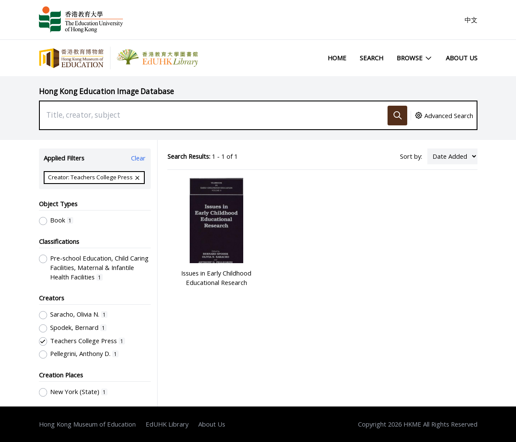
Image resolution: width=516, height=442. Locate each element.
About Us (461, 57)
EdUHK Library (167, 424)
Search (371, 57)
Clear (138, 158)
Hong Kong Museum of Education (87, 424)
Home (337, 57)
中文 (471, 19)
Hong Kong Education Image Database (106, 91)
